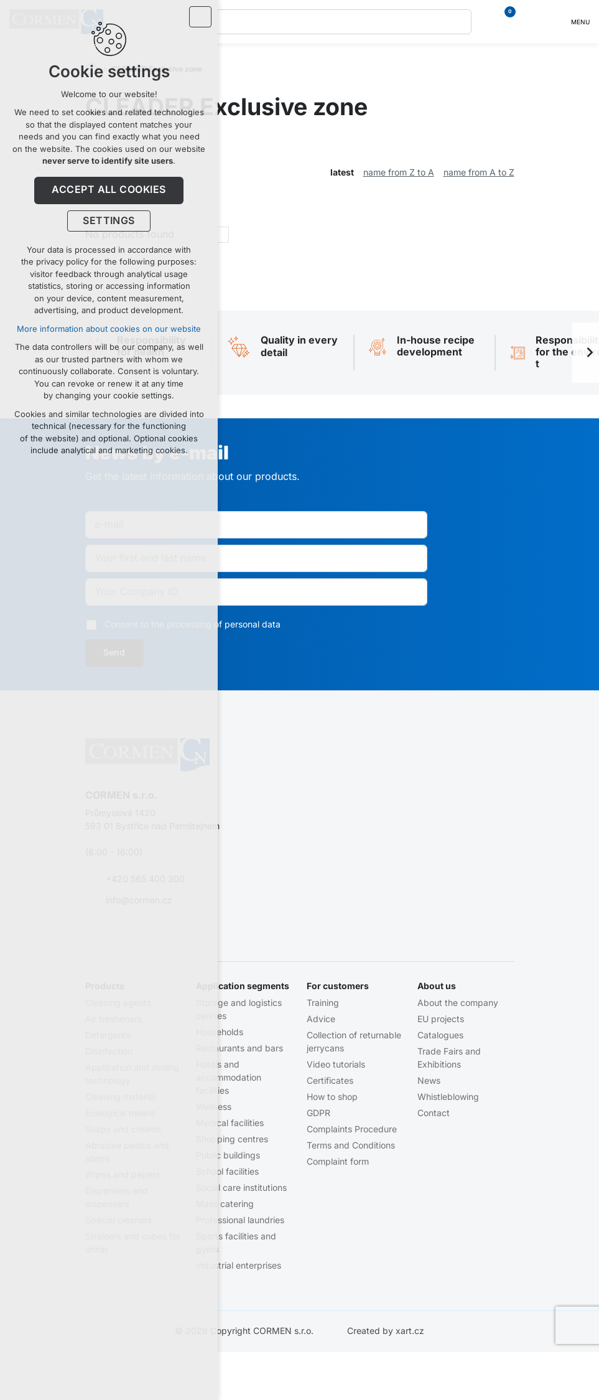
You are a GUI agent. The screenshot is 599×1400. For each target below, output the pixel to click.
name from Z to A (398, 172)
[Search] (459, 21)
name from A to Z (478, 172)
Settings (109, 221)
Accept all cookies (109, 189)
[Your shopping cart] (503, 21)
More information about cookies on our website (109, 329)
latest (342, 172)
